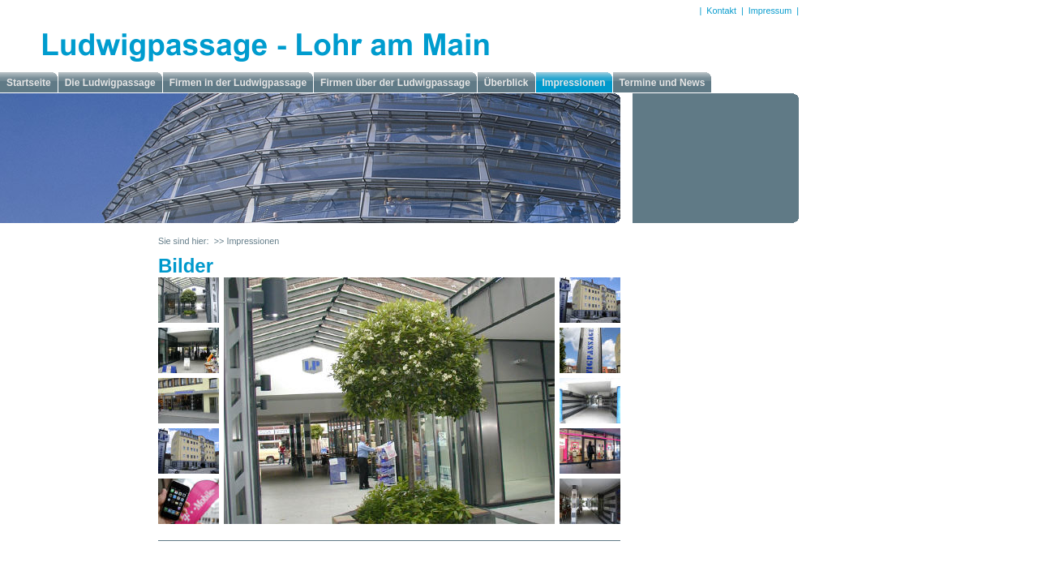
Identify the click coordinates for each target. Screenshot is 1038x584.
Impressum (769, 10)
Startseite (28, 82)
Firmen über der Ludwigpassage (395, 82)
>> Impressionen (246, 241)
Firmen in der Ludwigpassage (238, 82)
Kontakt (721, 10)
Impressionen (574, 82)
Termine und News (663, 82)
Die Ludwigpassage (110, 82)
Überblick (506, 82)
